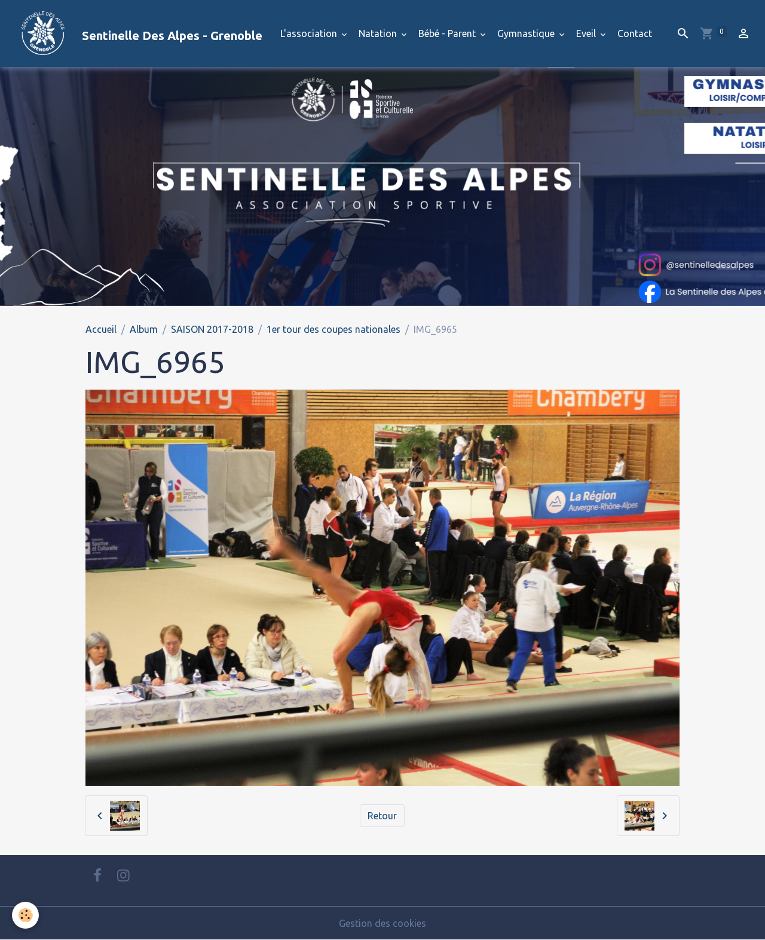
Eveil (587, 33)
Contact (634, 33)
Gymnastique (527, 33)
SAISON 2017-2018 (212, 329)
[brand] (136, 33)
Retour (382, 815)
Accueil (101, 329)
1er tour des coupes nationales (333, 329)
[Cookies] (25, 915)
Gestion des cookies (382, 923)
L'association (309, 33)
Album (144, 329)
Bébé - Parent (448, 33)
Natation (379, 33)
